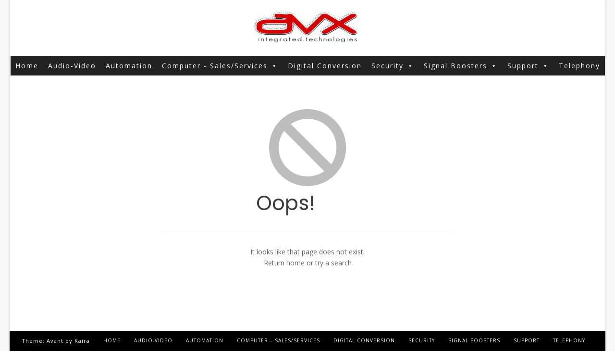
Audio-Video (72, 65)
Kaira (82, 340)
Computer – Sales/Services (278, 340)
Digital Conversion (325, 65)
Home (26, 65)
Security (392, 65)
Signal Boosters (461, 65)
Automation (129, 65)
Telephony (579, 65)
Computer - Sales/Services (220, 65)
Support (528, 65)
